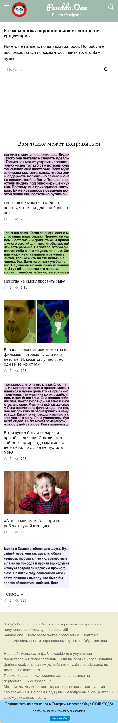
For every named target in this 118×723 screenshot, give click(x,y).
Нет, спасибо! (60, 718)
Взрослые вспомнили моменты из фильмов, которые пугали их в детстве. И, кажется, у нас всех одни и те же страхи (36, 357)
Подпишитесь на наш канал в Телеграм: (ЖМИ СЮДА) (59, 703)
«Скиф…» (13, 594)
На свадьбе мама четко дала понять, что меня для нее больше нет (36, 208)
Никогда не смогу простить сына (34, 281)
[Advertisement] (59, 103)
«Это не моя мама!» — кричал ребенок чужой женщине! (33, 523)
